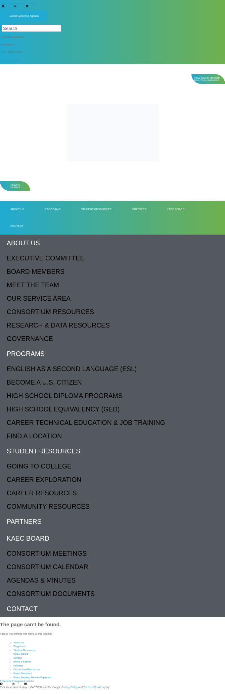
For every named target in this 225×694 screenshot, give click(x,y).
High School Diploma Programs (65, 395)
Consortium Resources (50, 311)
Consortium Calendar (47, 567)
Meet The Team (33, 285)
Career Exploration (44, 479)
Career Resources (42, 493)
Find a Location (34, 436)
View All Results (11, 60)
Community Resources (48, 506)
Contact (16, 226)
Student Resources (96, 209)
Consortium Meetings (47, 553)
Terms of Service (92, 687)
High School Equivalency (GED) (63, 409)
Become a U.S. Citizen (44, 382)
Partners (139, 209)
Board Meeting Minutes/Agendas (32, 677)
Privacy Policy (69, 687)
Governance (30, 338)
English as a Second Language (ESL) (72, 369)
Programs (52, 209)
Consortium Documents (51, 593)
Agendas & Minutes (41, 580)
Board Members (35, 271)
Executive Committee (45, 258)
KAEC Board (176, 209)
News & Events (22, 661)
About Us (17, 209)
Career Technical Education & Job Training (86, 422)
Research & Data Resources (58, 325)
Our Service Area (39, 298)
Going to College (39, 466)
